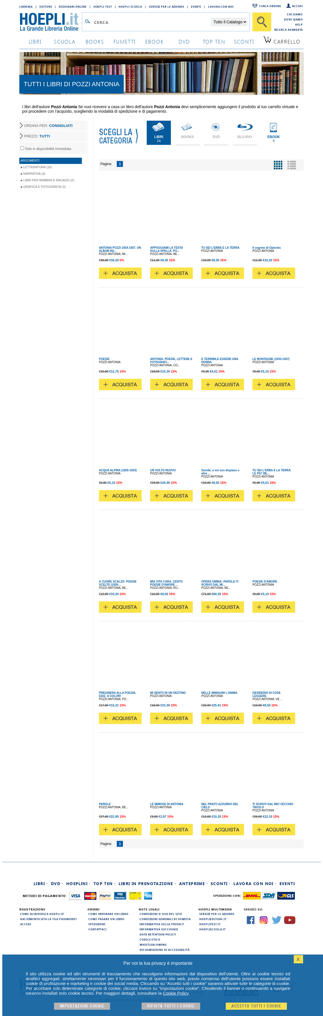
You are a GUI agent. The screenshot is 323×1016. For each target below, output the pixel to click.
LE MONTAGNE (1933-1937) (270, 359)
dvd (184, 41)
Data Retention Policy (158, 934)
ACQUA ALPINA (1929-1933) (118, 470)
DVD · (57, 883)
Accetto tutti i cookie (256, 1006)
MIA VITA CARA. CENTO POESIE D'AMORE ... (166, 583)
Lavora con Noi (221, 6)
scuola (65, 41)
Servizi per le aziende (166, 6)
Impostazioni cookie (82, 1006)
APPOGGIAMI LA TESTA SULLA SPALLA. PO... (166, 249)
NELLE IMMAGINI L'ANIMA (219, 692)
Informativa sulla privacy (162, 924)
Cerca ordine (270, 6)
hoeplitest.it (210, 924)
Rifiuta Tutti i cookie (170, 1006)
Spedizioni (96, 924)
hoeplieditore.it (212, 919)
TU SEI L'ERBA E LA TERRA (220, 247)
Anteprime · (193, 883)
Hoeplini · (78, 883)
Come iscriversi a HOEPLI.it (42, 914)
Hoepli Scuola (130, 6)
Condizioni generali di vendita (165, 919)
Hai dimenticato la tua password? (48, 919)
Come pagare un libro (106, 919)
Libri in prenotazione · (147, 883)
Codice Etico (150, 939)
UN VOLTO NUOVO (163, 470)
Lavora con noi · (254, 883)
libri (35, 41)
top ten (214, 41)
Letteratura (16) (37, 167)
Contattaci (97, 929)
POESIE (104, 359)
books (95, 41)
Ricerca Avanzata (288, 29)
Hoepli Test (103, 6)
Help (299, 24)
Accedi (297, 6)
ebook (154, 41)
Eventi (196, 6)
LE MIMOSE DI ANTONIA (166, 804)
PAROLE (105, 804)
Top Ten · (105, 883)
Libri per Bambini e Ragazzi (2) (48, 180)
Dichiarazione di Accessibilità (165, 949)
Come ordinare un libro (108, 914)
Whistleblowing (153, 944)
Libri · (41, 883)
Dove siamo (293, 19)
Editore (46, 6)
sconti (244, 41)
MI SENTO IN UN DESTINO (168, 692)
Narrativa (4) (34, 173)
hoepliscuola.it (212, 929)
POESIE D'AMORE (264, 581)
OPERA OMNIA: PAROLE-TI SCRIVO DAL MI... (220, 583)
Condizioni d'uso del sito (161, 914)
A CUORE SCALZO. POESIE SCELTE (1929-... (117, 583)
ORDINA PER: (48, 126)
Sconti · (221, 883)
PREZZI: (37, 136)
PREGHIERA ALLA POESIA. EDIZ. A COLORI (117, 694)
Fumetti (124, 41)
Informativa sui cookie (159, 929)
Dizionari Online (72, 6)
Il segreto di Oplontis (266, 247)
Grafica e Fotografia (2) (44, 186)
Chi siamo (295, 14)
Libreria (26, 6)
